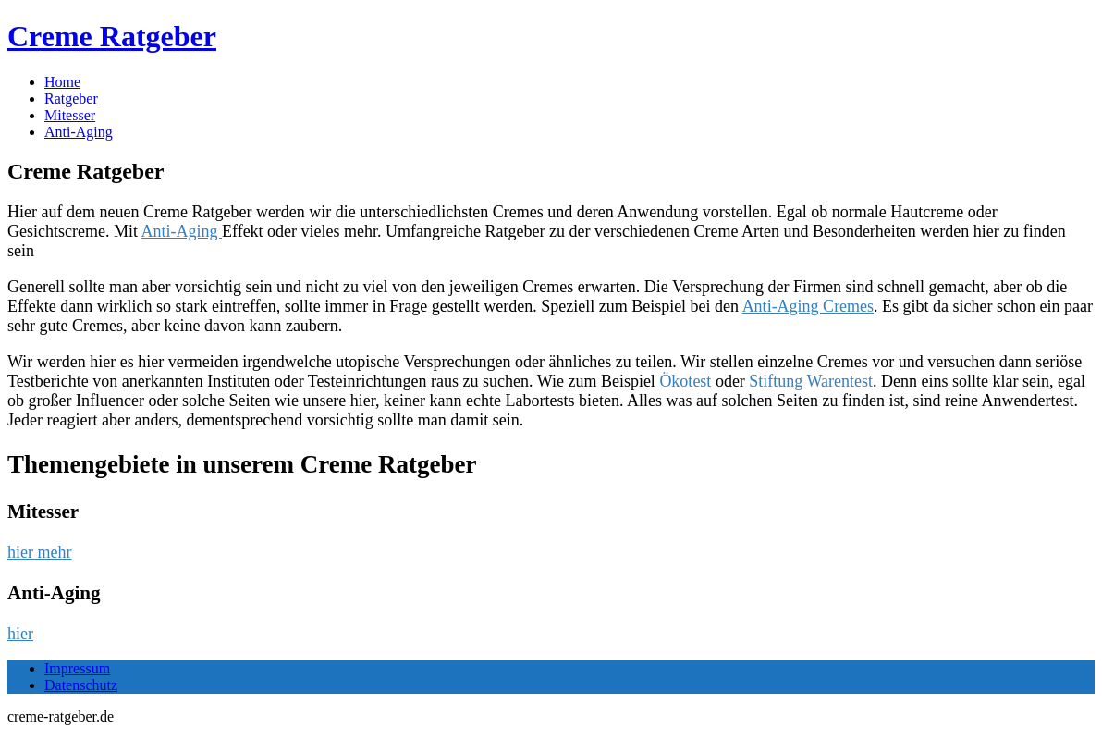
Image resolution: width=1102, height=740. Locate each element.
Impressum (77, 668)
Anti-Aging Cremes (808, 306)
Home (62, 82)
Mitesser (69, 115)
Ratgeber (71, 98)
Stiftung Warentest (811, 381)
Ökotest (685, 381)
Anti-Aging (78, 132)
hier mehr (39, 552)
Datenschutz (80, 685)
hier (20, 633)
